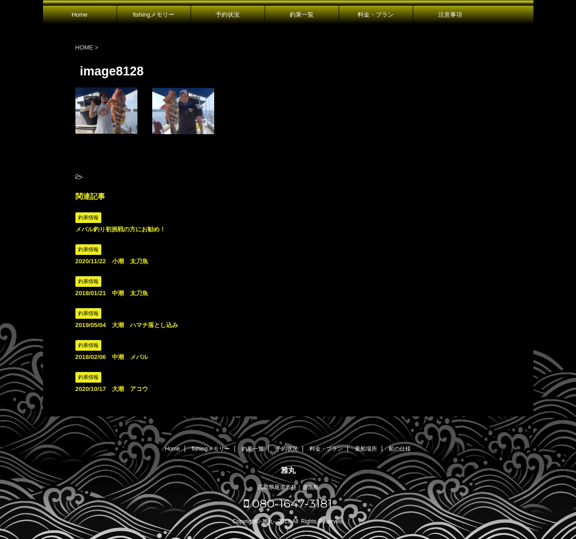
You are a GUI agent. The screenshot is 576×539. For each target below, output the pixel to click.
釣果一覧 (302, 14)
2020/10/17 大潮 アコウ (111, 388)
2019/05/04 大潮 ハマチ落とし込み (126, 325)
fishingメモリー (153, 14)
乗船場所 (366, 449)
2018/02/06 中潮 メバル (111, 356)
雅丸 (288, 470)
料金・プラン (376, 14)
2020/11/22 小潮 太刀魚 (111, 261)
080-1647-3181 (288, 503)
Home (80, 14)
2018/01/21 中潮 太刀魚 (111, 293)
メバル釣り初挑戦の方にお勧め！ (120, 229)
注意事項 (450, 14)
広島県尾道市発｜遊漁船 (288, 487)
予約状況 (228, 14)
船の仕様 (400, 449)
